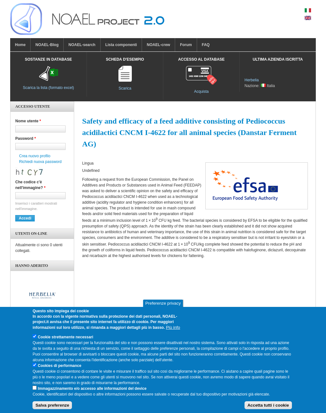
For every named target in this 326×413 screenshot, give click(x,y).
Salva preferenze (52, 408)
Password (25, 138)
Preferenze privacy (163, 306)
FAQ (206, 45)
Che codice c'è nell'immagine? (30, 185)
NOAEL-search (82, 45)
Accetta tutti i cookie (268, 408)
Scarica (124, 88)
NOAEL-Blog (47, 45)
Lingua (88, 163)
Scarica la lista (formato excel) (48, 87)
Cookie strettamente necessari (65, 340)
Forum (186, 45)
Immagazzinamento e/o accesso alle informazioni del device (92, 392)
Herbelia (251, 80)
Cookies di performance (60, 369)
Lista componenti (121, 45)
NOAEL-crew (158, 45)
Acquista (201, 91)
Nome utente (28, 121)
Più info (173, 330)
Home (20, 45)
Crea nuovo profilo (34, 156)
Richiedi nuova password (40, 161)
